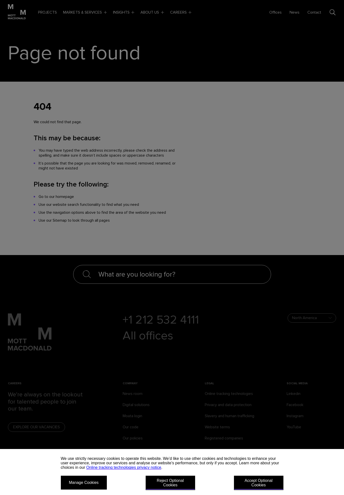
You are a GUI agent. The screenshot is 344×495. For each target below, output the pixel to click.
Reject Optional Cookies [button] (170, 482)
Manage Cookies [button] (84, 482)
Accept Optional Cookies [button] (259, 482)
